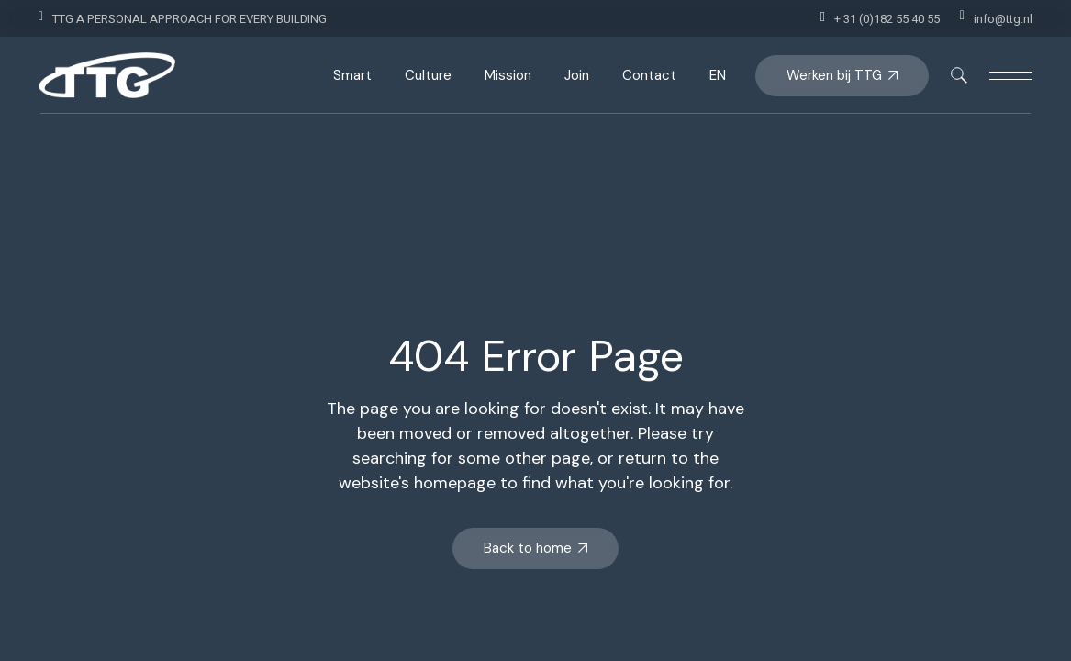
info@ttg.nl (1003, 19)
